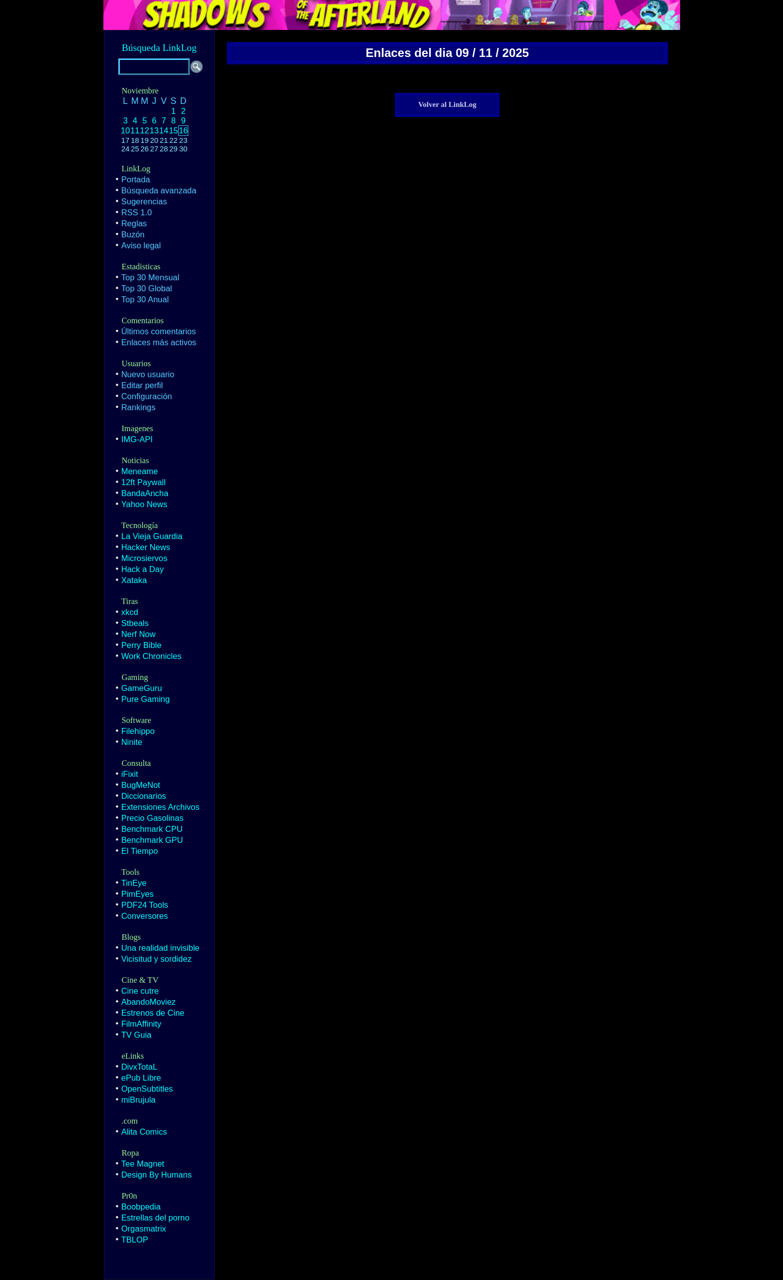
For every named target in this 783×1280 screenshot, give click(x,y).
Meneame (139, 471)
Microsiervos (144, 558)
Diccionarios (143, 795)
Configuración (146, 396)
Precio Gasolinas (152, 817)
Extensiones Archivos (160, 806)
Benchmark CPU (152, 828)
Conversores (144, 915)
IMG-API (137, 439)
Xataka (134, 580)
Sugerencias (144, 201)
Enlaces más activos (158, 342)
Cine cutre (140, 990)
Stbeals (135, 623)
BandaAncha (145, 493)
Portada (135, 179)
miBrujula (138, 1099)
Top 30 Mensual (150, 277)
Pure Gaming (145, 698)
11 (134, 130)
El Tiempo (139, 850)
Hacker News (145, 547)
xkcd (129, 612)
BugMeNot (140, 784)
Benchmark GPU (152, 839)
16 (183, 130)
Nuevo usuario (147, 374)
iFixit (129, 773)
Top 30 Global (146, 288)
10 (125, 130)
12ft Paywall (143, 482)
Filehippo (138, 730)
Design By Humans (156, 1174)
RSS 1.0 (136, 212)
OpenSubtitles (147, 1088)
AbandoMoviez (148, 1001)
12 (144, 130)
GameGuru (141, 687)
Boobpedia (141, 1206)
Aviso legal (141, 245)
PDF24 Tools (144, 904)
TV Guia (136, 1034)
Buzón (133, 234)
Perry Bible (141, 644)
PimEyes (137, 893)
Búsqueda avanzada (158, 190)
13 (154, 130)
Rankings (138, 407)
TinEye (134, 882)
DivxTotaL (139, 1066)
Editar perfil (142, 385)
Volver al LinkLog (447, 104)
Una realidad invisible (160, 947)
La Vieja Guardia (152, 536)
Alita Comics (144, 1131)
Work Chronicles (151, 655)
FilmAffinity (141, 1023)
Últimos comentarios (158, 331)
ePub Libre (141, 1077)
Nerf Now (138, 634)
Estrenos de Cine (153, 1012)
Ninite (131, 741)
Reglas (134, 223)
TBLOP (134, 1239)
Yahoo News (144, 504)
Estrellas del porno (155, 1217)
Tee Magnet (142, 1163)
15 (173, 130)
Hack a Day (142, 569)
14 (163, 130)
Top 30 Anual (145, 299)
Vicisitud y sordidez (156, 958)
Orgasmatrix (143, 1228)
